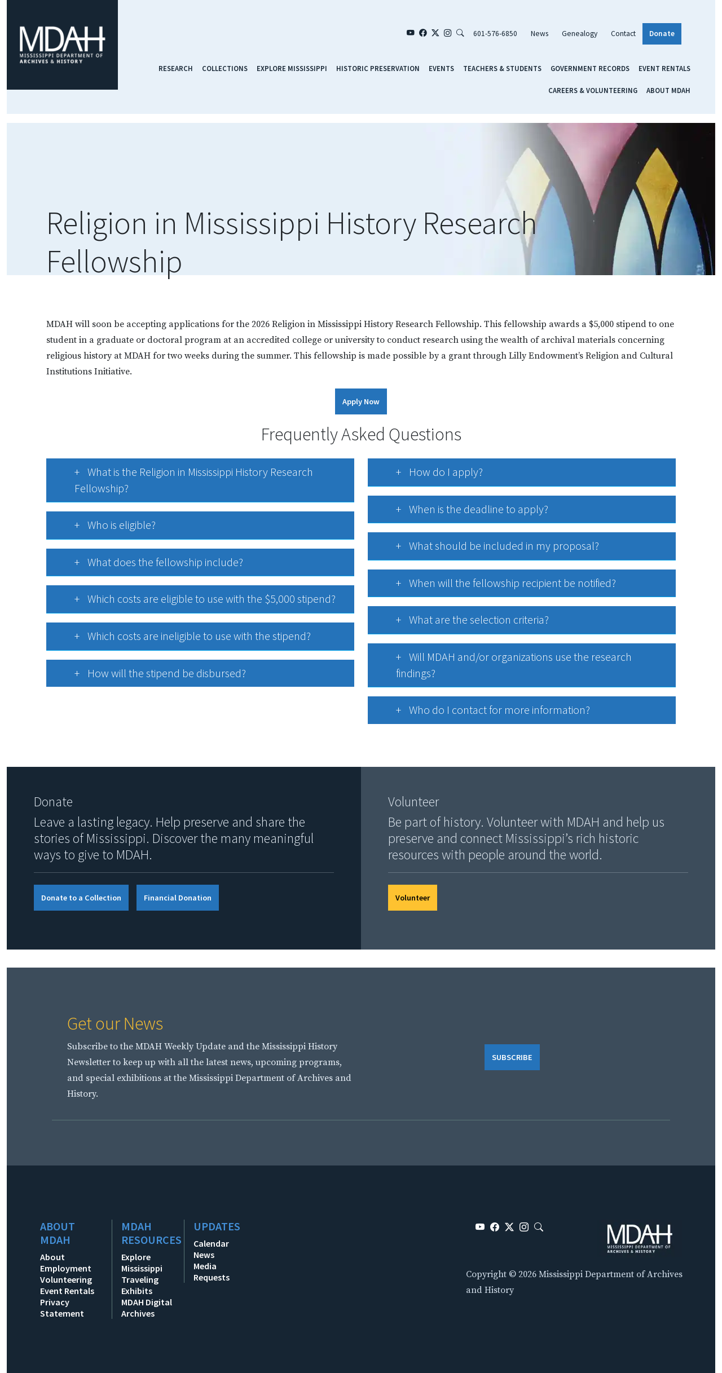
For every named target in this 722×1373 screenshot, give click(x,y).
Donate (662, 33)
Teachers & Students (502, 68)
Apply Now (361, 401)
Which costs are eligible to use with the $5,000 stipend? (194, 602)
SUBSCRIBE (512, 1057)
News (539, 33)
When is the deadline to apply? (461, 513)
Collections (225, 68)
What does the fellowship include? (147, 566)
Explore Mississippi (292, 68)
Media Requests (211, 1271)
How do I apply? (428, 476)
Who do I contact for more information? (482, 713)
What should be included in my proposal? (486, 549)
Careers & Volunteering (592, 90)
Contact (623, 33)
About (52, 1256)
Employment (65, 1268)
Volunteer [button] (412, 898)
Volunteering (66, 1279)
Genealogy (579, 33)
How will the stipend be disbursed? (149, 676)
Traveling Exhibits (140, 1285)
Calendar (211, 1243)
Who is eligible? (104, 529)
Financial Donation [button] (178, 898)
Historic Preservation (378, 68)
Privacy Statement (62, 1307)
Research (176, 68)
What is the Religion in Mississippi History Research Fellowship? (182, 481)
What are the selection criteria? (461, 623)
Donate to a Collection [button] (81, 898)
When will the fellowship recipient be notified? (495, 587)
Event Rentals (664, 68)
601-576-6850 (495, 33)
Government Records (590, 68)
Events (441, 68)
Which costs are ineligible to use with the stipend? (181, 640)
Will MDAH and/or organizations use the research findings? (503, 666)
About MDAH (668, 90)
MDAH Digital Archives (146, 1307)
